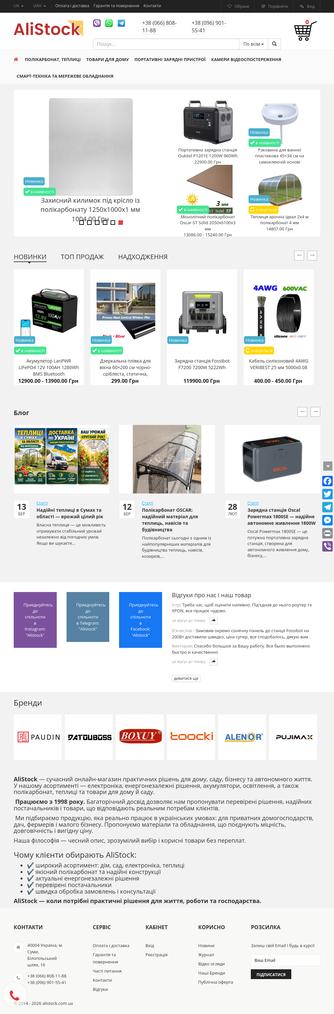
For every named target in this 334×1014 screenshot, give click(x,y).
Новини (206, 945)
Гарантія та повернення (117, 5)
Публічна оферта (215, 982)
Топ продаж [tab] (82, 256)
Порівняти (277, 6)
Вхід (310, 6)
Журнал (206, 955)
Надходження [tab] (143, 256)
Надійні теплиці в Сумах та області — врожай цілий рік (70, 513)
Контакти (152, 5)
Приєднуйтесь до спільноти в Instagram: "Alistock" (38, 620)
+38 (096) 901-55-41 (209, 26)
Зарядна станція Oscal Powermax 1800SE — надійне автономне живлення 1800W (282, 516)
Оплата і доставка (72, 5)
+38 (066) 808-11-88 (159, 26)
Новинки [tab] (30, 256)
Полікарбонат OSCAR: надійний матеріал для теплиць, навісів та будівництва (170, 520)
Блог (21, 412)
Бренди (28, 702)
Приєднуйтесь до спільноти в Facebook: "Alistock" (143, 620)
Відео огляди (211, 964)
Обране (241, 6)
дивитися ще (186, 678)
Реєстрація (156, 955)
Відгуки (100, 989)
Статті (42, 503)
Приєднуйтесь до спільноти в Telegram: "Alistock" (91, 617)
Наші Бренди (211, 973)
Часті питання (107, 971)
